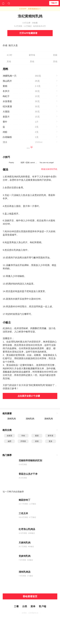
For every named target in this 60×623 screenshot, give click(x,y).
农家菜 (9, 436)
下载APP (54, 3)
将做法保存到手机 (49, 169)
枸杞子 (6, 96)
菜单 (33, 606)
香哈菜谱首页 (30, 596)
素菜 (37, 436)
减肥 (9, 441)
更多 (50, 441)
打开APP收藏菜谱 (30, 33)
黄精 (5, 86)
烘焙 (37, 441)
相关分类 (7, 430)
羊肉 (23, 436)
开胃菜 (23, 441)
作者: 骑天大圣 (10, 45)
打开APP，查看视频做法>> (30, 9)
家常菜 (50, 436)
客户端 (42, 606)
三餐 (16, 606)
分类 (24, 606)
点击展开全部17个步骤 (29, 396)
